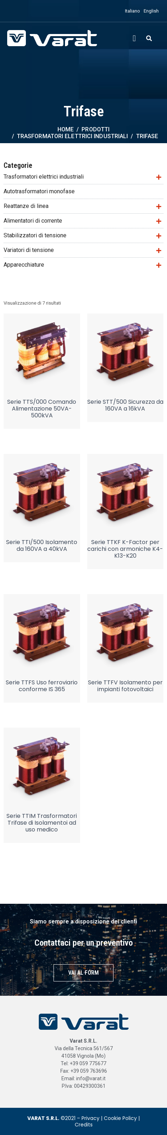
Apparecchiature (24, 264)
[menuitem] (130, 10)
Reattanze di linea (26, 206)
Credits (84, 1124)
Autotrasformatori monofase (39, 191)
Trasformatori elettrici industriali (44, 176)
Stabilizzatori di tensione (35, 235)
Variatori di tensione (29, 250)
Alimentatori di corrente (33, 220)
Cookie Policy (120, 1118)
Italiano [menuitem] (132, 11)
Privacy (90, 1118)
